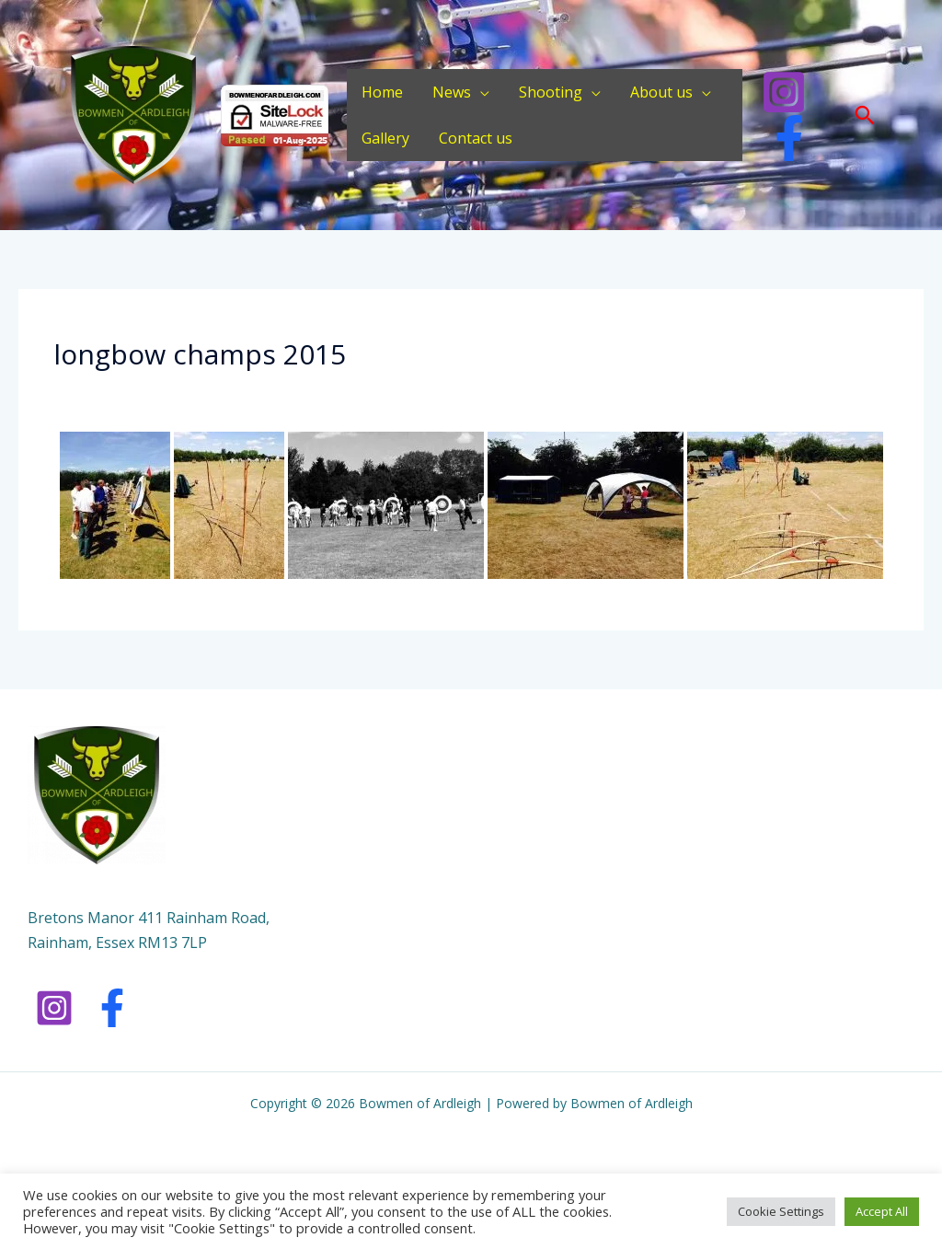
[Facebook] (789, 138)
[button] (865, 115)
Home (382, 92)
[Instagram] (784, 92)
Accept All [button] (882, 1211)
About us (661, 92)
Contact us (475, 138)
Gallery (385, 138)
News (451, 92)
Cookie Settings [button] (781, 1211)
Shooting (550, 92)
